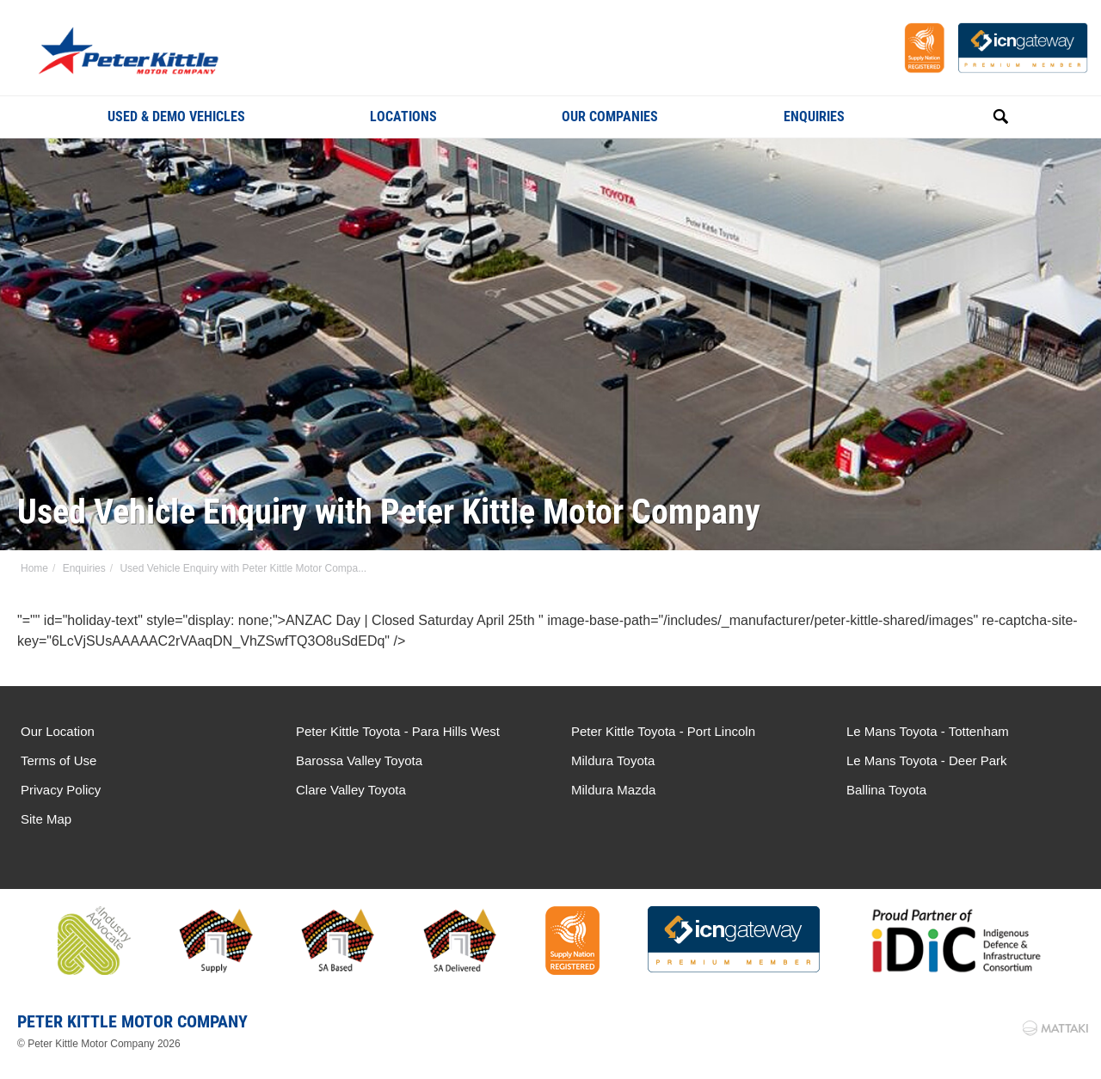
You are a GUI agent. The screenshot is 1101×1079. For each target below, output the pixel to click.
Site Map (46, 819)
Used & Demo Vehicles (176, 116)
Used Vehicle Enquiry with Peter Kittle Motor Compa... (243, 568)
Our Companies (610, 116)
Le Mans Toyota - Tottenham (927, 731)
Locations (403, 116)
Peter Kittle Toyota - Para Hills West (398, 731)
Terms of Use (58, 760)
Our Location (58, 731)
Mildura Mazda (613, 789)
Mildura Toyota (613, 760)
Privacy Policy (61, 789)
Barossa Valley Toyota (359, 760)
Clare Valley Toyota (351, 789)
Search (981, 116)
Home (34, 568)
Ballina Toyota (886, 789)
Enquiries (814, 116)
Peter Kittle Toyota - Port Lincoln (663, 731)
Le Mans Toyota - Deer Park (926, 760)
